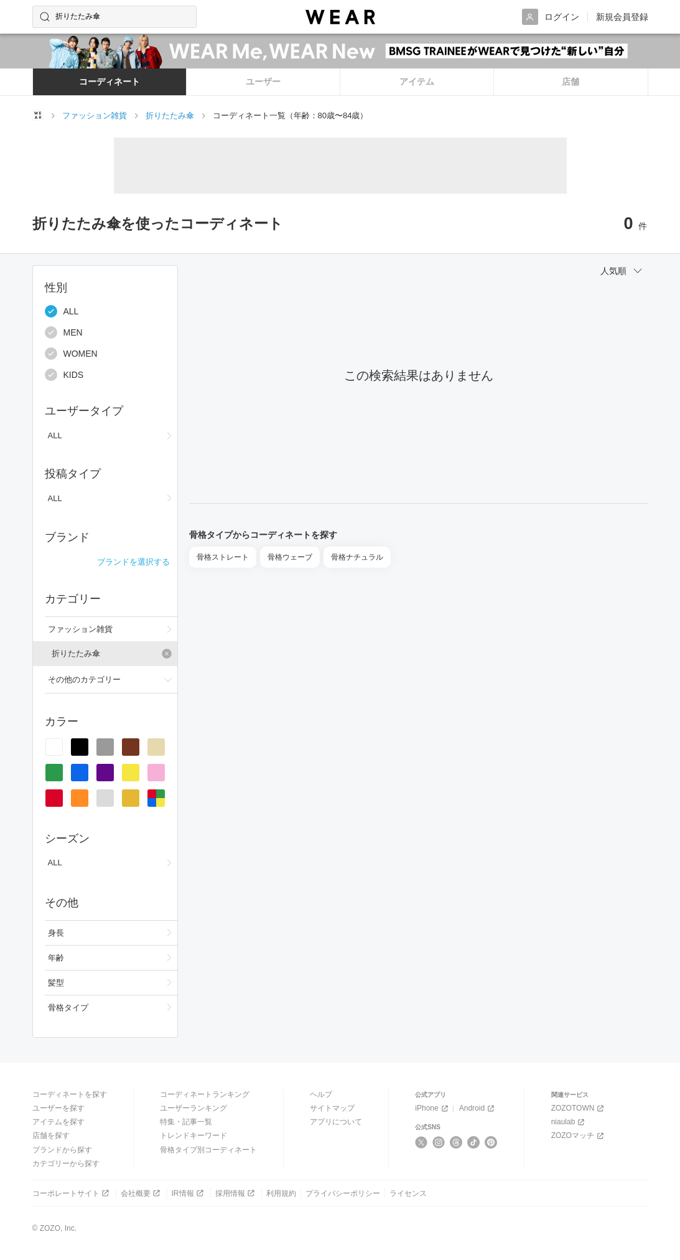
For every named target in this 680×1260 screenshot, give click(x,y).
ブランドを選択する (133, 562)
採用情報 (236, 1193)
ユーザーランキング (193, 1108)
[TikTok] (473, 1142)
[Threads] (456, 1142)
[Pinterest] (491, 1142)
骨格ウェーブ (290, 557)
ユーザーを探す (58, 1108)
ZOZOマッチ (578, 1136)
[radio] (54, 747)
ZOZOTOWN (579, 1108)
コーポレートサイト (71, 1193)
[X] (421, 1142)
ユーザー (263, 82)
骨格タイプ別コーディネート (208, 1149)
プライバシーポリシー (342, 1193)
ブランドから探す (62, 1149)
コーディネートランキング (204, 1094)
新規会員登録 (622, 17)
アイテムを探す (58, 1121)
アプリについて (336, 1121)
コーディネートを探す (69, 1094)
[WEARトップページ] (38, 115)
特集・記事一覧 (186, 1121)
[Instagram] (438, 1142)
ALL (62, 311)
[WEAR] (340, 17)
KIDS (64, 375)
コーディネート (109, 82)
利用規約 (281, 1193)
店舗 (570, 82)
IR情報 (189, 1193)
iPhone (432, 1108)
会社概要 (141, 1193)
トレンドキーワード (193, 1135)
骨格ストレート (223, 557)
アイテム (416, 82)
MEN (64, 332)
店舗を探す (51, 1135)
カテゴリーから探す (66, 1163)
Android (477, 1108)
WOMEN (71, 353)
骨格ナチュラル (357, 557)
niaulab (569, 1122)
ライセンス (408, 1193)
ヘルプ (321, 1094)
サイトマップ (332, 1108)
